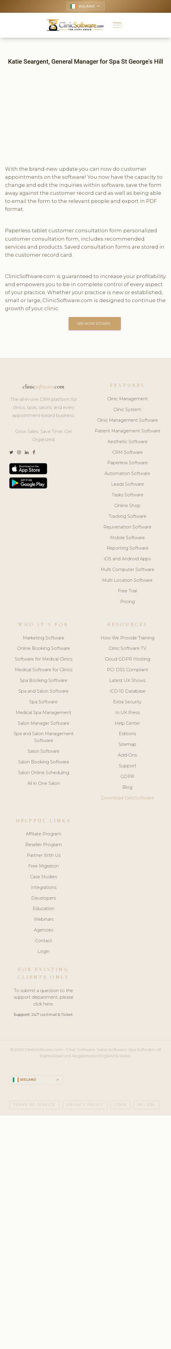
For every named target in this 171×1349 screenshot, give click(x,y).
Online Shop (127, 505)
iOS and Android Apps (127, 558)
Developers (43, 898)
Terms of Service (34, 1105)
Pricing (127, 601)
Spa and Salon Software (43, 691)
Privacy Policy (85, 1105)
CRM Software (127, 452)
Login (43, 951)
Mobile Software (127, 537)
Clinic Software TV (127, 648)
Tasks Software (127, 495)
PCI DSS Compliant (127, 669)
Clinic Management (127, 398)
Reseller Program (43, 844)
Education (43, 908)
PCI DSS (146, 1105)
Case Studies (43, 876)
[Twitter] (11, 452)
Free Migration (43, 866)
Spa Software (43, 702)
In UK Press (127, 712)
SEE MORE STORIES (94, 323)
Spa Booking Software (43, 680)
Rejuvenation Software (127, 527)
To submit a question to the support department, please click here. (43, 997)
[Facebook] (34, 452)
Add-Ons (127, 755)
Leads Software (127, 484)
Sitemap (127, 744)
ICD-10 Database (127, 691)
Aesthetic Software (127, 441)
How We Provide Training (127, 638)
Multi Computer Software (127, 569)
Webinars (43, 919)
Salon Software (43, 751)
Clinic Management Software (127, 420)
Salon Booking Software (43, 762)
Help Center (127, 723)
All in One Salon (43, 783)
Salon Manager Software (43, 723)
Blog (127, 787)
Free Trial (127, 591)
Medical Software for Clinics (43, 669)
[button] (117, 25)
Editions (127, 733)
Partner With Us (44, 855)
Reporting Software (127, 548)
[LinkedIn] (26, 452)
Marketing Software (43, 638)
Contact (43, 940)
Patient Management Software (127, 431)
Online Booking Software (43, 648)
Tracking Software (127, 516)
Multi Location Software (127, 580)
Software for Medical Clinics (43, 659)
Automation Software (127, 473)
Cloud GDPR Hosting (127, 659)
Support (127, 765)
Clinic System (127, 409)
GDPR (127, 776)
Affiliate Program (43, 834)
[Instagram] (19, 452)
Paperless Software (127, 462)
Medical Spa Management (43, 712)
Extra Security (127, 702)
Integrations (43, 887)
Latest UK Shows (127, 680)
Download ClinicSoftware (127, 798)
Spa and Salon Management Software (44, 737)
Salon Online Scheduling (43, 772)
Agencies (43, 930)
